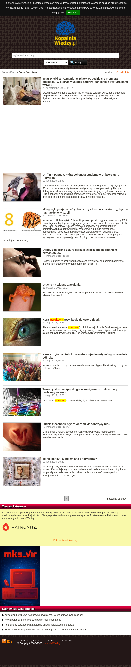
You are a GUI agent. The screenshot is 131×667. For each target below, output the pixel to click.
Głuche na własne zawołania (62, 284)
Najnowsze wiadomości (18, 608)
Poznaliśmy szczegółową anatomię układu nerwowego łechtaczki (39, 624)
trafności (118, 72)
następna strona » (117, 498)
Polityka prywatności (31, 640)
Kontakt (52, 640)
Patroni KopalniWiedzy (65, 540)
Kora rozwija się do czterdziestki (71, 319)
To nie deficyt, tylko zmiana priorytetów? (70, 458)
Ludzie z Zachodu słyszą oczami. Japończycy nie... (77, 424)
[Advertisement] (67, 140)
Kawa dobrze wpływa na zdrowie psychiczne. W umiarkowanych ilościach (44, 615)
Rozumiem (73, 12)
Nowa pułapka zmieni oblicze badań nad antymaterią (33, 619)
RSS (9, 641)
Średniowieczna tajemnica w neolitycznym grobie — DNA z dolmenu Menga (45, 629)
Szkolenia (67, 640)
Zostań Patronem (14, 506)
